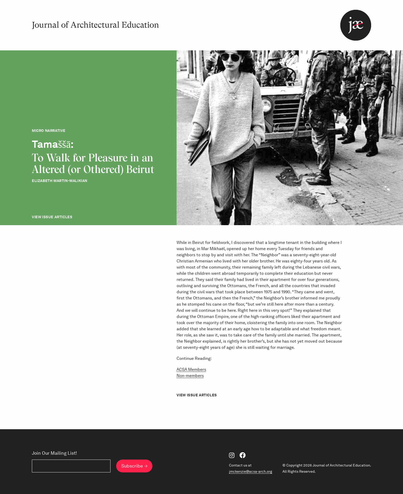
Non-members (190, 375)
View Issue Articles (52, 217)
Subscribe (132, 466)
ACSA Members (191, 369)
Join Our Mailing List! (54, 453)
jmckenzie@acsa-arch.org (250, 471)
